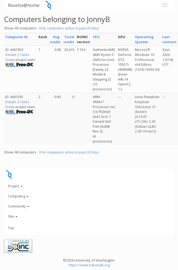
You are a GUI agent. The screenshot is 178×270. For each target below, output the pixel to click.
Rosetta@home (23, 5)
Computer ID (16, 36)
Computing (18, 196)
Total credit (68, 39)
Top (11, 227)
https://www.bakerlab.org (89, 265)
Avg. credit (55, 39)
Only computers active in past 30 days (69, 28)
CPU (96, 36)
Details (10, 54)
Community (18, 206)
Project (15, 186)
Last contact (169, 39)
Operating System (144, 39)
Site (12, 216)
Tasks (24, 54)
